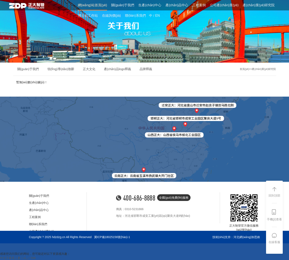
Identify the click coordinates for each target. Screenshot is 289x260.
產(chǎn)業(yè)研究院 (259, 5)
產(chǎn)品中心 (176, 5)
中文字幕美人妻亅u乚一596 (18, 258)
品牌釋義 (146, 69)
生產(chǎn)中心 (149, 5)
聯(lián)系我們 (135, 15)
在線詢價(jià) (111, 15)
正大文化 (89, 69)
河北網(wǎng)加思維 (246, 237)
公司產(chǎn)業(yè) (224, 5)
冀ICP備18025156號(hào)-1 (112, 237)
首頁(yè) (244, 69)
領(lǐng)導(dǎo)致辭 (60, 69)
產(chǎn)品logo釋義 (117, 69)
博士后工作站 (88, 15)
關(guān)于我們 (122, 5)
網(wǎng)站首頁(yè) (92, 5)
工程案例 (199, 5)
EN (157, 15)
